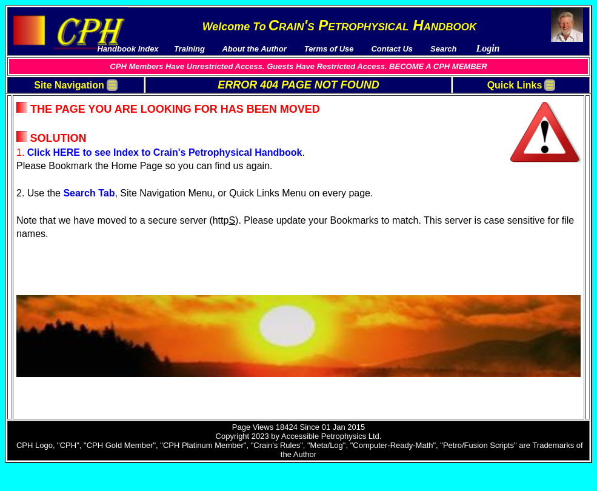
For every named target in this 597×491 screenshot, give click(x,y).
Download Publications (67, 139)
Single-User (45, 314)
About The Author (57, 187)
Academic (42, 334)
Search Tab (221, 217)
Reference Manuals (59, 241)
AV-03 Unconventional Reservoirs (529, 129)
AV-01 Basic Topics (504, 110)
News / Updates (53, 158)
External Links (50, 280)
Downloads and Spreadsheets (79, 129)
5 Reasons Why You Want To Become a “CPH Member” (77, 173)
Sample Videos (51, 231)
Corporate (42, 324)
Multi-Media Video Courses (73, 222)
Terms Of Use (49, 100)
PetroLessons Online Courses (79, 270)
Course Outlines (54, 251)
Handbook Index (54, 119)
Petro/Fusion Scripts (62, 261)
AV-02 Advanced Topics (511, 120)
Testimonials (47, 148)
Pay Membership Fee (62, 110)
